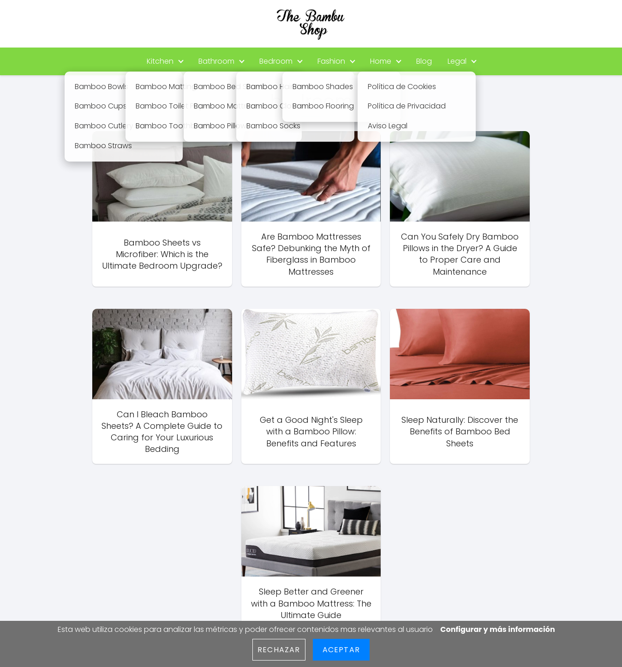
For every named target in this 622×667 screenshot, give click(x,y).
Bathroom (216, 61)
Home (380, 61)
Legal (457, 61)
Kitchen (160, 61)
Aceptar (341, 649)
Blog (424, 61)
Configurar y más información (497, 629)
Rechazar (278, 649)
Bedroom (276, 61)
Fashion (331, 61)
